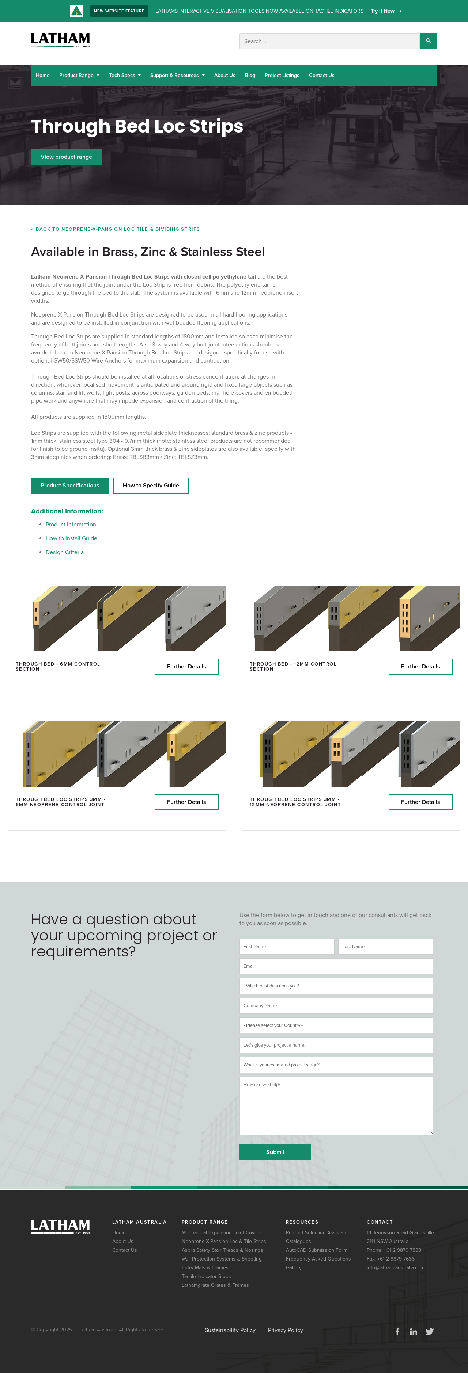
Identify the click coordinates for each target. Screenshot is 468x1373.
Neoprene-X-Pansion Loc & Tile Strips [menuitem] (224, 1236)
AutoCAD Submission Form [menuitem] (316, 1245)
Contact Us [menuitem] (124, 1245)
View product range (66, 154)
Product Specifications (70, 480)
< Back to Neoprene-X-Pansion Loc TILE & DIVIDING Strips (115, 227)
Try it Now (383, 11)
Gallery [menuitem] (294, 1262)
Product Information (71, 519)
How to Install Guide (71, 533)
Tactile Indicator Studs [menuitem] (206, 1271)
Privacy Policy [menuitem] (285, 1325)
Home (43, 73)
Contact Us (322, 73)
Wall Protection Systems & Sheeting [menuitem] (222, 1254)
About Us (224, 73)
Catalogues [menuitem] (298, 1236)
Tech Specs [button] (123, 73)
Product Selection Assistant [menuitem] (317, 1227)
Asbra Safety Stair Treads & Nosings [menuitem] (222, 1245)
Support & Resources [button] (175, 73)
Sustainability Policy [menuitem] (230, 1325)
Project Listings (282, 73)
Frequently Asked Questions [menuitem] (318, 1254)
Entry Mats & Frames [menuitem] (205, 1262)
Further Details (186, 661)
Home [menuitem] (119, 1227)
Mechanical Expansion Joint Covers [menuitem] (222, 1227)
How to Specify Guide (151, 480)
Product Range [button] (77, 73)
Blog (250, 73)
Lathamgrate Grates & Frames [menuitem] (215, 1280)
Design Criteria (65, 547)
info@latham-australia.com (395, 1262)
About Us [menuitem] (122, 1236)
